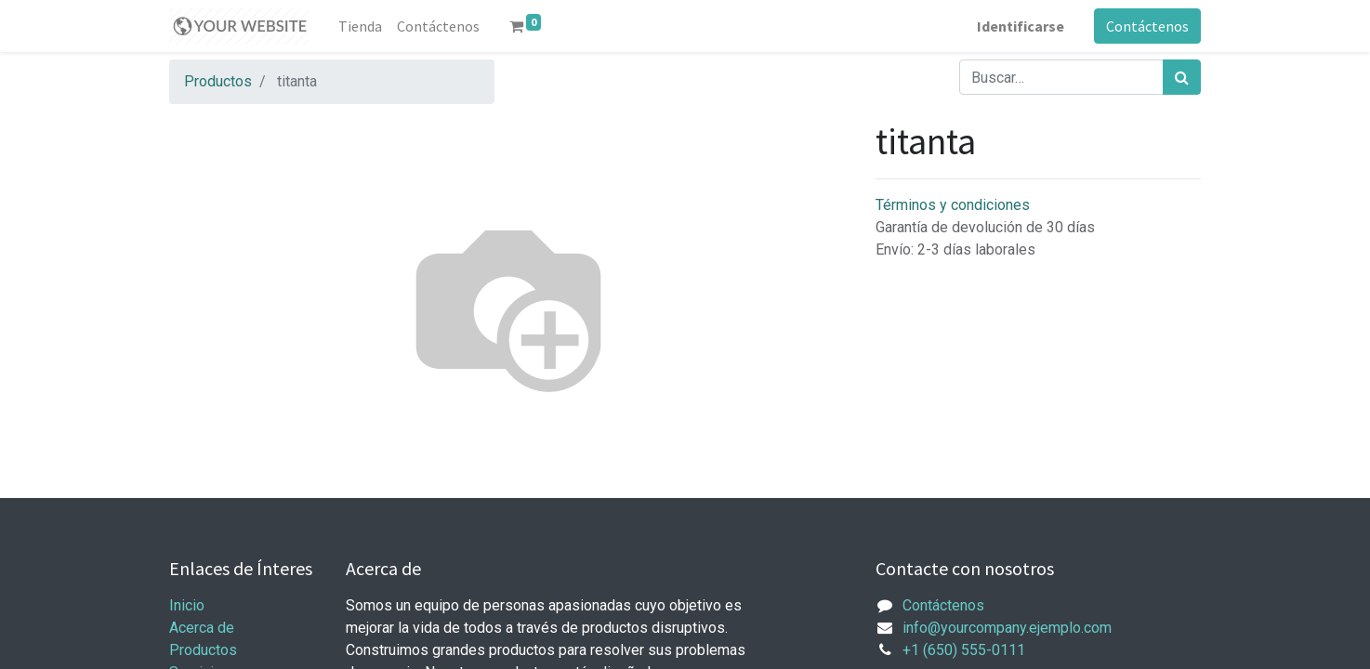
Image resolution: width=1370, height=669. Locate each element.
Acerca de (201, 627)
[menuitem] (360, 26)
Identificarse (1020, 26)
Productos (218, 81)
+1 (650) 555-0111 (963, 650)
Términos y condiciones (953, 205)
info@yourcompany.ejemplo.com (1007, 627)
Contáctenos (1147, 26)
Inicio (186, 605)
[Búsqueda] (1182, 77)
